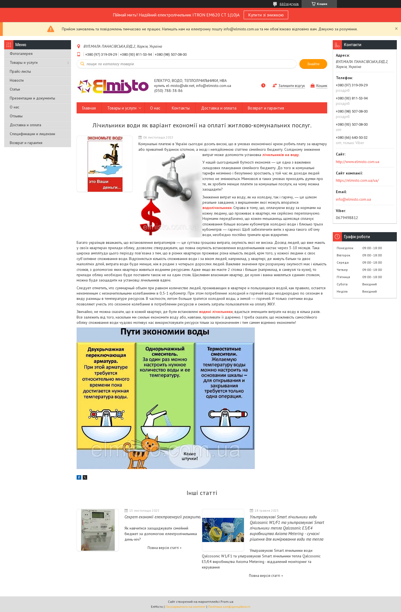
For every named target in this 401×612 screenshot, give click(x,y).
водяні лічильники (216, 311)
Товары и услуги (24, 62)
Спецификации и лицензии (32, 133)
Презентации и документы (32, 98)
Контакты (181, 108)
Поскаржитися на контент (185, 606)
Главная (89, 108)
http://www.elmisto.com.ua (357, 161)
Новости (17, 80)
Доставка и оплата (25, 124)
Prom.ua (227, 601)
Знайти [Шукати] (313, 64)
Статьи (15, 89)
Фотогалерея (21, 53)
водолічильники (217, 207)
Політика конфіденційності (229, 606)
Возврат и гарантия (26, 142)
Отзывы (16, 115)
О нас (14, 107)
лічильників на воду (280, 154)
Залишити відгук (291, 85)
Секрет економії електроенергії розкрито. (162, 516)
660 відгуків (289, 4)
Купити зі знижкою (266, 15)
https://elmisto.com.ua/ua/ (357, 180)
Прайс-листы (20, 71)
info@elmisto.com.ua (353, 199)
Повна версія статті (163, 548)
